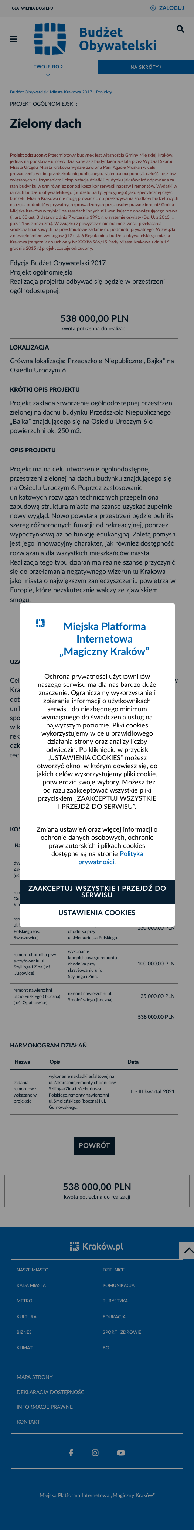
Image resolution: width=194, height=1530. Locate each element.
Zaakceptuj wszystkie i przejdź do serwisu (97, 892)
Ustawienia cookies (97, 913)
